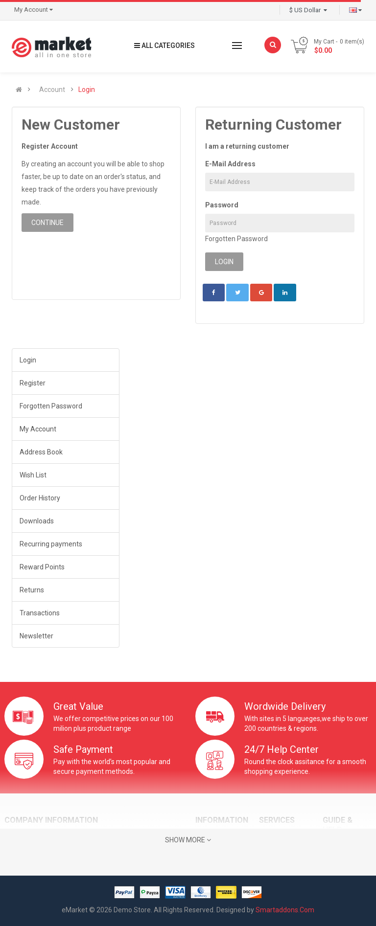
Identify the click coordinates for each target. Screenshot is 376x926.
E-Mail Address (230, 164)
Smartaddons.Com (285, 910)
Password (221, 205)
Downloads (37, 521)
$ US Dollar (308, 10)
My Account (38, 429)
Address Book (41, 452)
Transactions (40, 613)
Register (33, 383)
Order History (40, 498)
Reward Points (42, 567)
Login (86, 89)
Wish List (33, 475)
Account (52, 89)
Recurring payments (51, 544)
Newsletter (36, 636)
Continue (47, 222)
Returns (32, 590)
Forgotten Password (236, 239)
